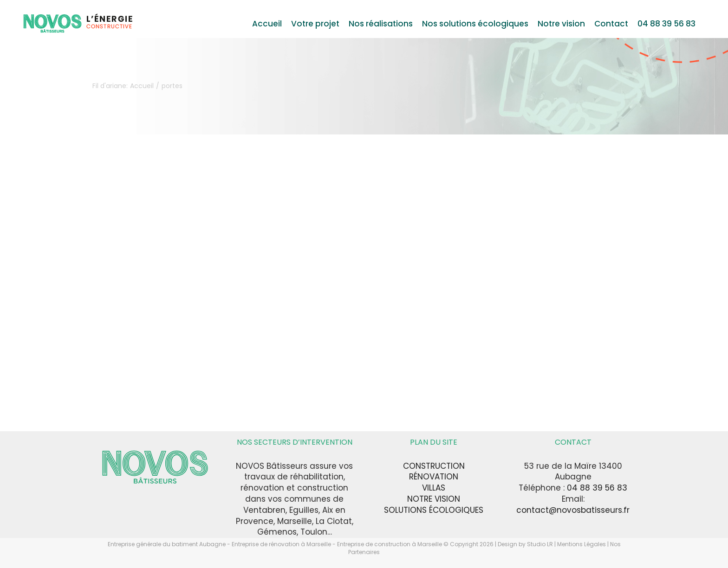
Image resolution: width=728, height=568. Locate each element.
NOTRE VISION (433, 498)
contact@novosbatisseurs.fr (573, 510)
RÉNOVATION (433, 476)
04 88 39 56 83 (597, 487)
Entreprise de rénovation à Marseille (282, 544)
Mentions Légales (581, 544)
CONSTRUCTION (434, 466)
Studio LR (540, 544)
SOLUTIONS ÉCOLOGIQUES (433, 510)
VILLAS (433, 487)
